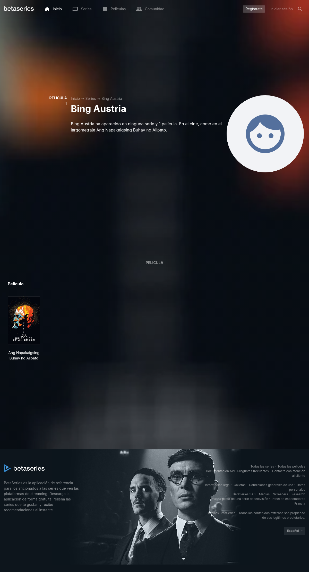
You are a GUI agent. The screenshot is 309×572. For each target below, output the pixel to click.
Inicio (75, 98)
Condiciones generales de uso (271, 485)
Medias (264, 494)
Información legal (217, 485)
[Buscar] (300, 9)
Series (90, 98)
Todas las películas (291, 466)
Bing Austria (111, 98)
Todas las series (262, 466)
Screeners (280, 494)
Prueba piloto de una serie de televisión (239, 499)
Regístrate (254, 9)
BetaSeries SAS (244, 494)
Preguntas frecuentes (253, 471)
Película (154, 262)
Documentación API (220, 471)
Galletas (240, 485)
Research (298, 494)
